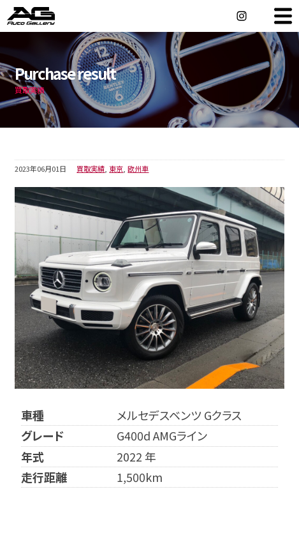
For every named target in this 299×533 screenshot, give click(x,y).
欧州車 (138, 168)
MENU (283, 16)
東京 (116, 168)
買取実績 (91, 168)
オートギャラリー (44, 16)
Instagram (241, 16)
